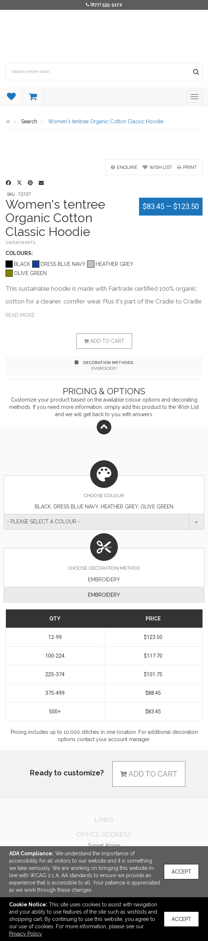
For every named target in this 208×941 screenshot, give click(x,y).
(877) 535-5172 (106, 4)
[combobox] (104, 521)
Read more (20, 315)
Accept (181, 872)
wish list (157, 167)
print (187, 167)
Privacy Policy (25, 934)
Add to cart (104, 341)
